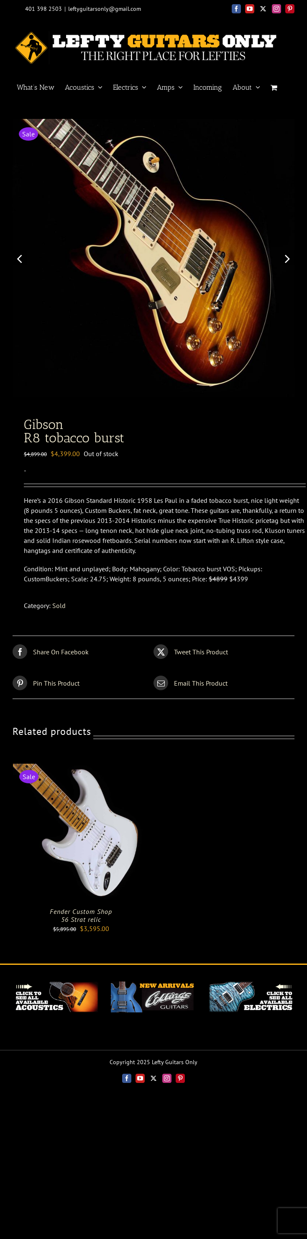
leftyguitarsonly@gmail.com (104, 9)
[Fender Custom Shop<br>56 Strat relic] (81, 771)
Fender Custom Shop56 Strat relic (81, 918)
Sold (59, 609)
